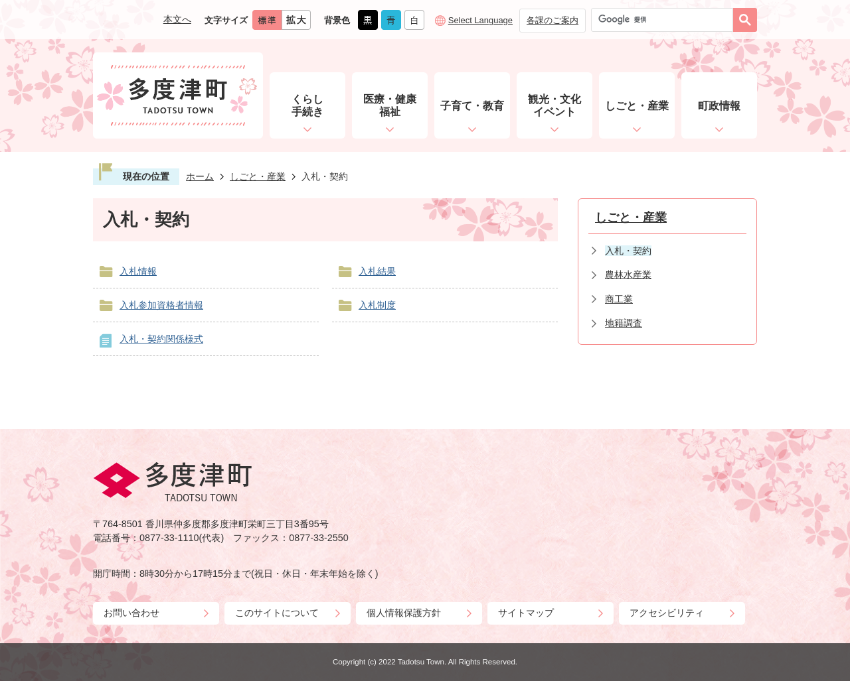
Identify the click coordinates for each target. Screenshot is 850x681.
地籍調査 (623, 323)
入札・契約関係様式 (161, 339)
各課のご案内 (552, 20)
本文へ (177, 19)
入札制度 (377, 305)
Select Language (480, 20)
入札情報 (138, 271)
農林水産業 (628, 274)
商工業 (619, 299)
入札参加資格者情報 (161, 305)
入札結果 (377, 271)
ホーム (200, 176)
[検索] (665, 20)
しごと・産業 (258, 176)
